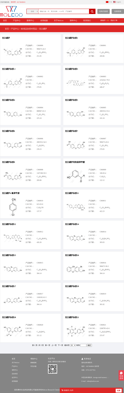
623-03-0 (40, 204)
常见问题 (33, 366)
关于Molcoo (58, 20)
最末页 (67, 345)
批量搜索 (117, 11)
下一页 (60, 345)
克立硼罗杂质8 (8, 162)
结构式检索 (103, 11)
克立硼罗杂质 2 (8, 69)
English (118, 2)
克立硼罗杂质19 (72, 286)
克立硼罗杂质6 (8, 131)
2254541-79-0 (104, 80)
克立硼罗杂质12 (9, 224)
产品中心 (16, 20)
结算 (118, 391)
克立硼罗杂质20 (9, 317)
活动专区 (15, 374)
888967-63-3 (41, 111)
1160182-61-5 (41, 297)
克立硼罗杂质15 (9, 255)
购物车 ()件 (68, 390)
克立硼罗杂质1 (71, 38)
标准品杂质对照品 (29, 29)
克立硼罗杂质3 (71, 69)
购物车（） (105, 20)
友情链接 (44, 20)
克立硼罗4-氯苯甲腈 (10, 193)
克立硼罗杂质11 (72, 193)
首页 (5, 20)
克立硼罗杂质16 (72, 255)
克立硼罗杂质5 (71, 100)
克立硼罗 (6, 38)
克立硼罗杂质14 (72, 224)
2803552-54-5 (41, 142)
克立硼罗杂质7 (71, 131)
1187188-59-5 (41, 173)
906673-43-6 (104, 142)
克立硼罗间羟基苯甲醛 (75, 162)
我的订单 (113, 20)
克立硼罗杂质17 (9, 286)
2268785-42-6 (104, 328)
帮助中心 (34, 359)
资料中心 (73, 20)
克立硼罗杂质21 (72, 317)
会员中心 (15, 377)
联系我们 (87, 20)
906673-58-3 (104, 266)
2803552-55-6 (104, 111)
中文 (110, 2)
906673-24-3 (41, 49)
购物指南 (33, 362)
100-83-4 (103, 173)
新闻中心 (30, 20)
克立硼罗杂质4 (8, 100)
